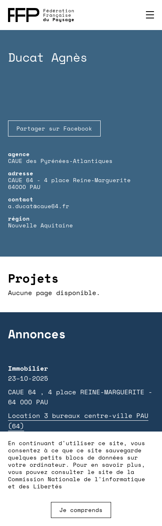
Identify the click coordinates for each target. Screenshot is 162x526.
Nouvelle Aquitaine (40, 225)
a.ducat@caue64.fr (38, 206)
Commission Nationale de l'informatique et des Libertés (76, 482)
